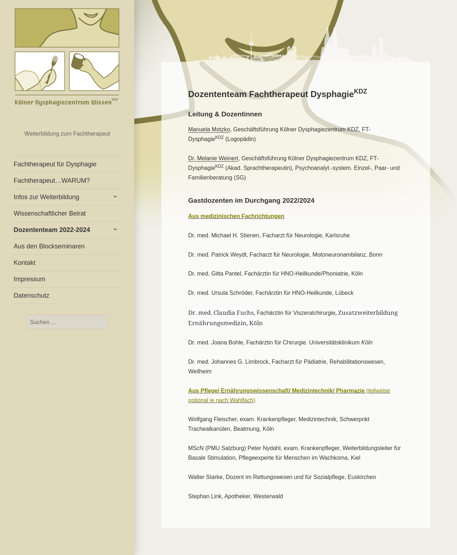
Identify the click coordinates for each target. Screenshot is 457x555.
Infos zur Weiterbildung (46, 197)
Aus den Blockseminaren (49, 246)
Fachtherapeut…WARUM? (52, 180)
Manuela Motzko (209, 129)
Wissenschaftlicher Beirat (50, 213)
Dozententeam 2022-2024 (52, 229)
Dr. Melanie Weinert (213, 158)
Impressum (29, 279)
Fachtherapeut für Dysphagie (67, 60)
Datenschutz (31, 295)
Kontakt (24, 262)
